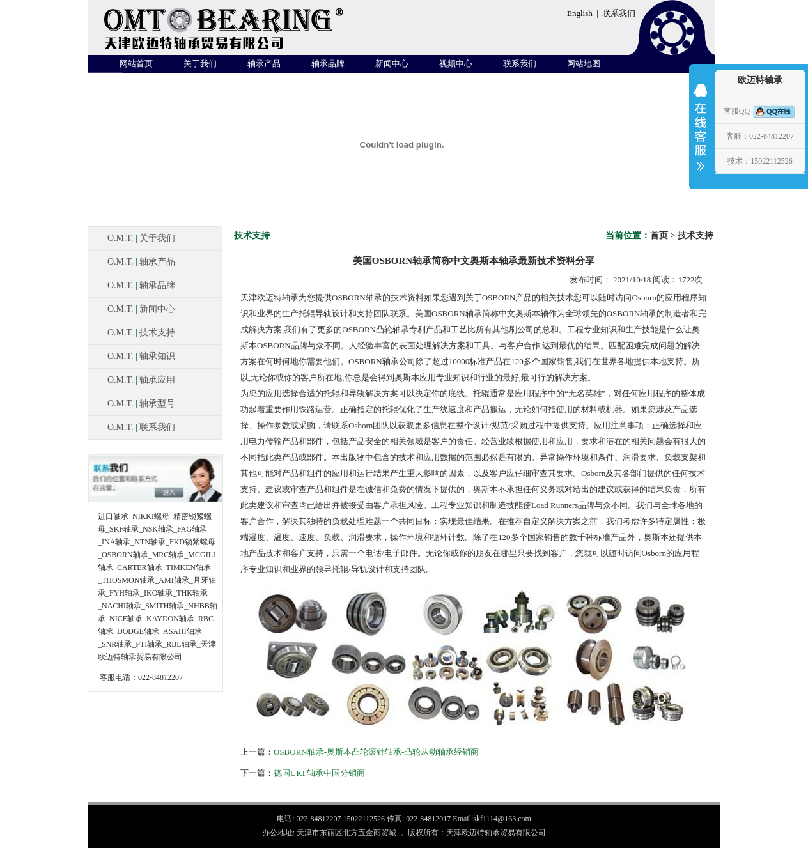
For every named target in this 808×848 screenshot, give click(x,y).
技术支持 (695, 235)
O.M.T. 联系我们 (141, 427)
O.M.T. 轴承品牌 (141, 285)
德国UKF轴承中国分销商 (319, 773)
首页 (659, 235)
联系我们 (618, 13)
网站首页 (136, 63)
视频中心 (455, 63)
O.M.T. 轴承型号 (141, 403)
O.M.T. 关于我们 (141, 238)
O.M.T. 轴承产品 (141, 261)
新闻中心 (391, 63)
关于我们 (200, 63)
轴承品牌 (328, 63)
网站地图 (583, 63)
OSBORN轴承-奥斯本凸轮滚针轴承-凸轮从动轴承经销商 (376, 752)
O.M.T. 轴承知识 (141, 356)
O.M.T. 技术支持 (141, 332)
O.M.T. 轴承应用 (141, 380)
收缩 (700, 135)
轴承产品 (264, 63)
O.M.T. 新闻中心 (141, 309)
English (580, 13)
